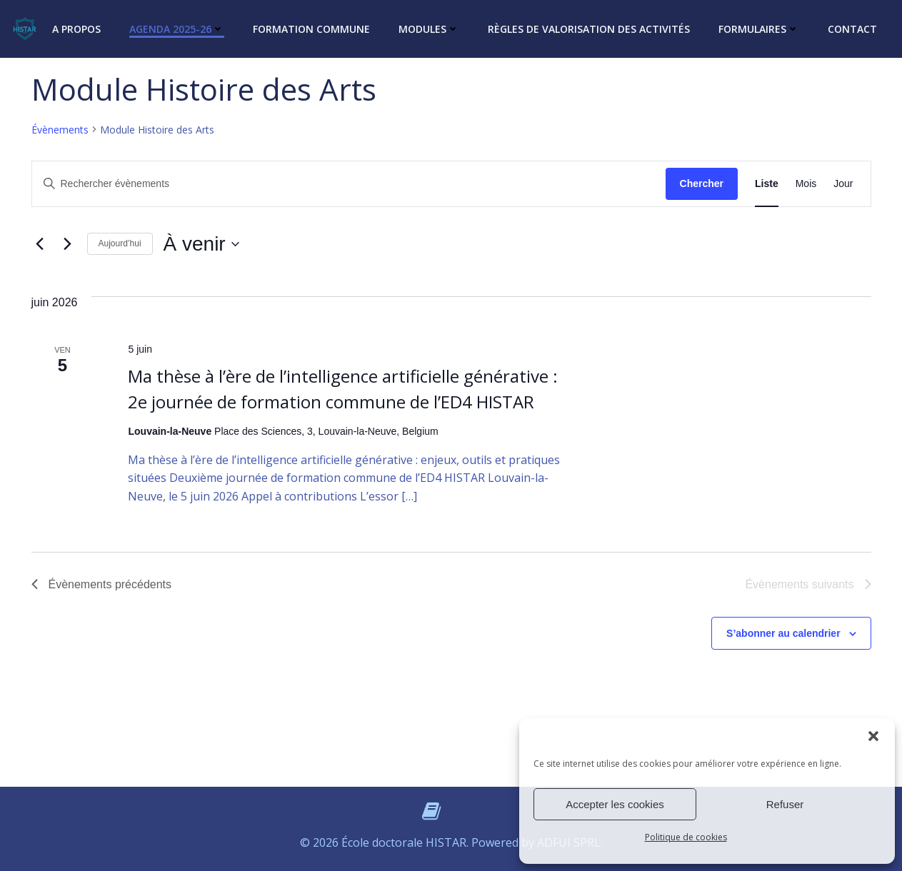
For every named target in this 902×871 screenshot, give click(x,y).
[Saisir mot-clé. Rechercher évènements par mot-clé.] (349, 183)
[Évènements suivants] (67, 244)
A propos (76, 29)
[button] (873, 736)
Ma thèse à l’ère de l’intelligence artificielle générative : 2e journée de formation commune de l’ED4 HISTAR (343, 388)
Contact (852, 29)
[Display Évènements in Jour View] (843, 183)
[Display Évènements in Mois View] (806, 183)
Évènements (60, 129)
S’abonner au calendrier (783, 633)
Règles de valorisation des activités (589, 29)
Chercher (701, 183)
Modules (429, 29)
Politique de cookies (686, 837)
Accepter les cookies (615, 804)
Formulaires (758, 29)
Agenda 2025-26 (176, 29)
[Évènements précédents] (40, 244)
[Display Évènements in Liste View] (766, 183)
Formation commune (311, 29)
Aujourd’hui (120, 243)
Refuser (785, 804)
